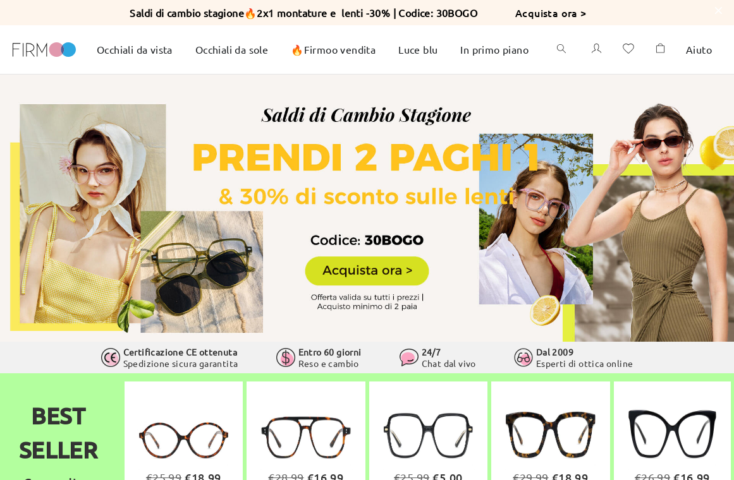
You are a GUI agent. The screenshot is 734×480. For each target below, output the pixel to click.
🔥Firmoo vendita (333, 49)
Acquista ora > (551, 13)
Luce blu (417, 49)
